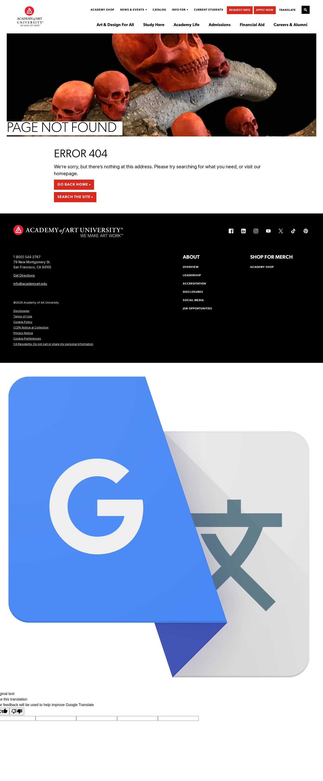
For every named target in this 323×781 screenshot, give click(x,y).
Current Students (208, 10)
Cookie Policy (22, 322)
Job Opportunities (197, 308)
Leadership (192, 275)
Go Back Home (72, 184)
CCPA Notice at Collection (30, 327)
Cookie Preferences (27, 338)
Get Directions (24, 275)
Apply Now (264, 10)
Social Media (193, 300)
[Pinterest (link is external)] (306, 231)
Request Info (239, 10)
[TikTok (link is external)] (293, 231)
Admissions (220, 25)
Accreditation (194, 283)
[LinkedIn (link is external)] (243, 231)
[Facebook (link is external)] (231, 231)
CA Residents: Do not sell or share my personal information (53, 344)
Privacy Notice (23, 333)
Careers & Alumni (290, 25)
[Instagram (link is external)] (256, 231)
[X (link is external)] (281, 231)
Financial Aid (252, 25)
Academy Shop (102, 10)
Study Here (153, 25)
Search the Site (73, 197)
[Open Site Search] (306, 10)
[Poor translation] (16, 711)
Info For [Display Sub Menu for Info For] (179, 10)
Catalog (159, 10)
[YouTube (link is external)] (268, 231)
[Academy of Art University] (30, 16)
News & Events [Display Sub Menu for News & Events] (132, 10)
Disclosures (21, 311)
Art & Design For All (115, 25)
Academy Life (186, 25)
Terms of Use (22, 316)
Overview (191, 267)
